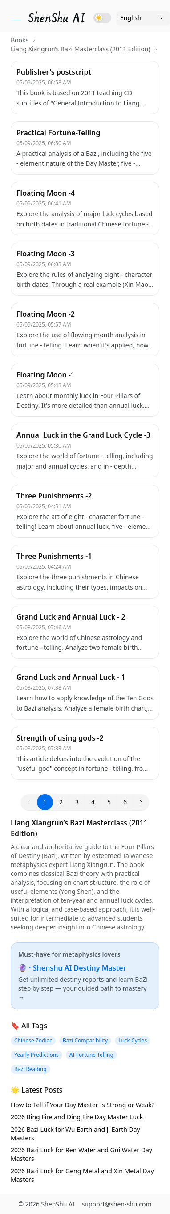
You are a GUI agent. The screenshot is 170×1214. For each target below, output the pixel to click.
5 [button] (109, 802)
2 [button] (61, 802)
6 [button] (125, 802)
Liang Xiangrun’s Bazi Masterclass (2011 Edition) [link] (80, 49)
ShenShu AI (57, 1204)
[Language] (143, 18)
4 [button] (93, 802)
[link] (57, 18)
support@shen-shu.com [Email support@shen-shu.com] (117, 1204)
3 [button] (77, 802)
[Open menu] (16, 18)
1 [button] (45, 802)
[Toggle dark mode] (102, 18)
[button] (141, 802)
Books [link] (19, 40)
